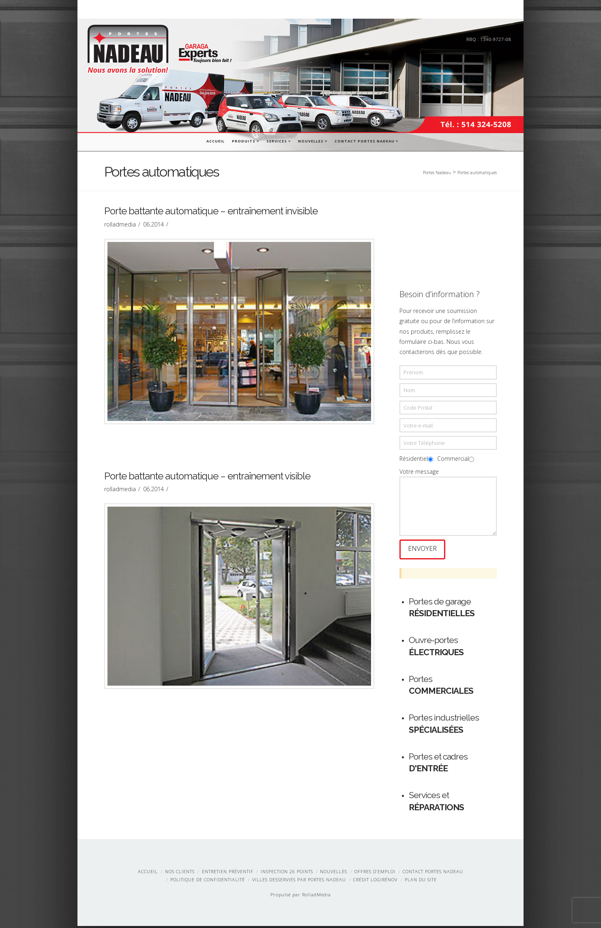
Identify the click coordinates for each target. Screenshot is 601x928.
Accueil (215, 141)
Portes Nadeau (437, 172)
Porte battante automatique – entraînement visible (207, 477)
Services (278, 140)
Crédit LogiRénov (375, 881)
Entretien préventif (227, 873)
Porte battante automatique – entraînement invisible (211, 212)
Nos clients (180, 873)
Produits (245, 140)
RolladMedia (316, 896)
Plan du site (421, 881)
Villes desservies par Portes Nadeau (299, 881)
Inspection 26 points (287, 873)
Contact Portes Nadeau (366, 140)
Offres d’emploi (374, 873)
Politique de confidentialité (207, 881)
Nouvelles (312, 140)
